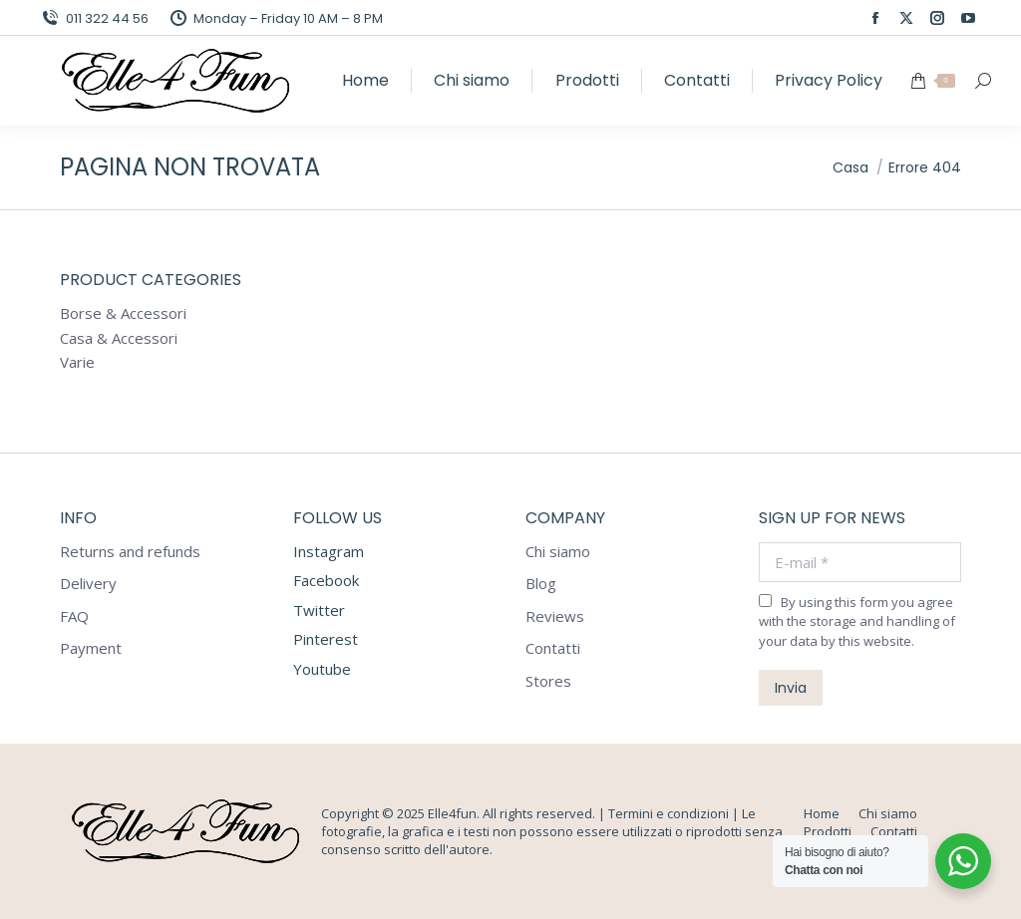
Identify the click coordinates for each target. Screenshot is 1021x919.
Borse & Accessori (123, 313)
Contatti (552, 648)
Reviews (554, 616)
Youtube (322, 669)
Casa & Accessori (118, 338)
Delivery (88, 583)
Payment (91, 648)
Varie (77, 362)
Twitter (319, 610)
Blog (540, 583)
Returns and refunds (130, 551)
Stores (548, 681)
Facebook (326, 580)
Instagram (328, 551)
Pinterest (325, 639)
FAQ (74, 616)
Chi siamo (557, 551)
